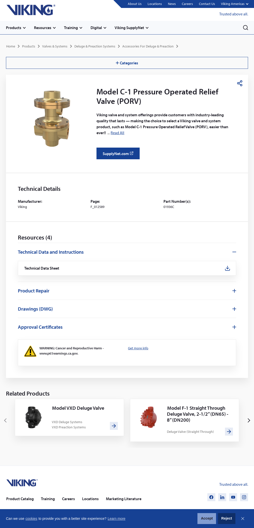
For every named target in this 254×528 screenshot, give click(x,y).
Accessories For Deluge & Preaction (148, 46)
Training (71, 27)
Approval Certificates (40, 327)
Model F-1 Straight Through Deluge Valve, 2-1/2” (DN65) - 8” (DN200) (197, 414)
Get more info (138, 348)
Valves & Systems (54, 46)
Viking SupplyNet (129, 27)
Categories (127, 62)
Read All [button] (117, 132)
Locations (155, 3)
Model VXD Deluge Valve (78, 408)
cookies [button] (31, 519)
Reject (226, 518)
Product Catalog (20, 498)
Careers (187, 3)
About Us (135, 3)
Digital (96, 27)
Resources (42, 27)
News (172, 3)
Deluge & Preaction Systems (94, 46)
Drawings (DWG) (35, 309)
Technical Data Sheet (42, 268)
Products (13, 27)
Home (10, 46)
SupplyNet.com (119, 155)
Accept (207, 518)
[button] (234, 4)
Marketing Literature (123, 498)
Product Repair (33, 290)
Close (242, 518)
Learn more (117, 519)
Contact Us (207, 3)
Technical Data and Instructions (51, 252)
